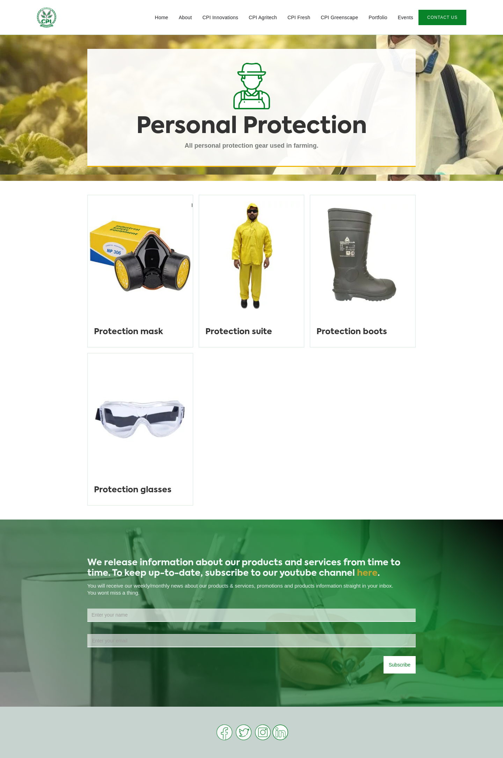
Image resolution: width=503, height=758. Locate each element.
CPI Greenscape (339, 17)
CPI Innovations (220, 17)
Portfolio (378, 17)
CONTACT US (442, 17)
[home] (47, 17)
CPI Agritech (263, 17)
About (185, 17)
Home (161, 17)
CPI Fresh (298, 17)
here (367, 573)
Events (405, 17)
